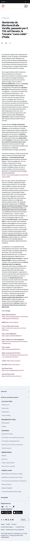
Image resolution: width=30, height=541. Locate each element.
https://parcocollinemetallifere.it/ (12, 336)
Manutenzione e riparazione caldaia (12, 474)
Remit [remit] (3, 529)
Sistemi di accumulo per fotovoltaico (12, 444)
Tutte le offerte (6, 415)
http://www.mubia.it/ (12, 322)
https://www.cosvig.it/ (13, 361)
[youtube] (6, 519)
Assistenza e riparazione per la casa (12, 477)
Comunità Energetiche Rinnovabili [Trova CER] (11, 491)
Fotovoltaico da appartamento (11, 441)
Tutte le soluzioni (6, 448)
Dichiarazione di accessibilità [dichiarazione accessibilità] (15, 529)
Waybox (4, 455)
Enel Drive (4, 459)
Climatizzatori (5, 423)
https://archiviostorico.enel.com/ (12, 376)
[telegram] (12, 519)
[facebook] (1, 519)
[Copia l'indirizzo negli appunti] (10, 43)
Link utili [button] (3, 391)
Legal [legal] (2, 524)
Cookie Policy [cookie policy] (20, 527)
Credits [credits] (8, 524)
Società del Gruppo (7, 527)
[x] (3, 519)
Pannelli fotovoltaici (7, 434)
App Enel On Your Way (8, 466)
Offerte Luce (5, 405)
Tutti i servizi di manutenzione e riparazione (14, 481)
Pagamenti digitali (7, 488)
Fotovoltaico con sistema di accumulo (13, 437)
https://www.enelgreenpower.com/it (13, 370)
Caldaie (4, 426)
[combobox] (25, 520)
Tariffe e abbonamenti (8, 462)
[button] (6, 43)
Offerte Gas (5, 408)
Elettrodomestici (6, 484)
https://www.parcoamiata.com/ (11, 349)
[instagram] (10, 519)
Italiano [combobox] (23, 519)
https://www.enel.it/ (14, 364)
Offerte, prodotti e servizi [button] (9, 397)
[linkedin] (8, 519)
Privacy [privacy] (14, 524)
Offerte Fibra (5, 412)
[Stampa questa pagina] (2, 43)
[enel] (3, 6)
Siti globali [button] (4, 497)
